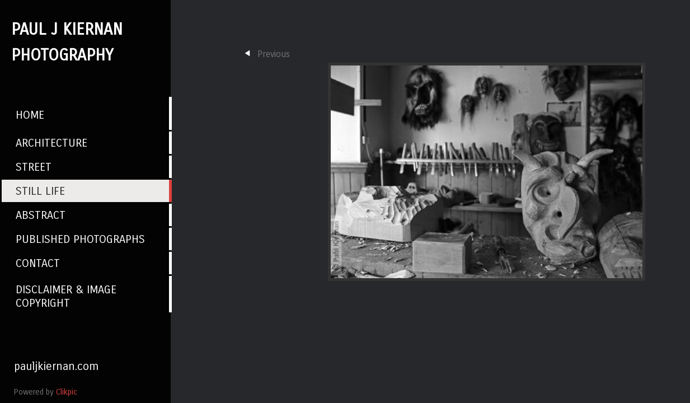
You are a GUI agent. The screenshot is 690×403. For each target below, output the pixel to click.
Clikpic (66, 392)
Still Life (40, 191)
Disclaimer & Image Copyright (66, 296)
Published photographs (80, 239)
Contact (38, 263)
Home (30, 114)
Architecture (51, 142)
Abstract (40, 215)
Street (33, 167)
